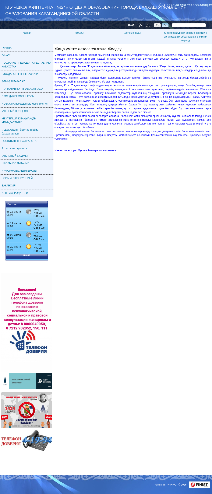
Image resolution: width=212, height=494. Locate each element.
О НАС (6, 55)
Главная (26, 32)
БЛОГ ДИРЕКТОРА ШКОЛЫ (18, 96)
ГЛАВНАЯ (7, 47)
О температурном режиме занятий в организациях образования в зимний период (185, 36)
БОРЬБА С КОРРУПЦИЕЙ (17, 178)
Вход (131, 25)
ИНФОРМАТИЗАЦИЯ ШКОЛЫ (19, 170)
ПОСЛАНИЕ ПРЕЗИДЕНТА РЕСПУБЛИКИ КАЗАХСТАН (27, 64)
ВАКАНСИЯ (8, 185)
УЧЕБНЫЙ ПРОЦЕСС (15, 111)
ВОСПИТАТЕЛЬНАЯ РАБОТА (19, 141)
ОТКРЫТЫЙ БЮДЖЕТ (15, 155)
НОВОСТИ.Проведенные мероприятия (24, 103)
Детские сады (132, 32)
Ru (165, 25)
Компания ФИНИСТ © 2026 (171, 484)
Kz (157, 25)
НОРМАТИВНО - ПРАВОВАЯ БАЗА (22, 88)
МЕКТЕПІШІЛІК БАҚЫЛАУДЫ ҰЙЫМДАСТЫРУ (19, 120)
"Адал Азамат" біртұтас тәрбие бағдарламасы (20, 131)
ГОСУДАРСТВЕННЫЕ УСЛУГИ (20, 74)
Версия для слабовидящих (189, 5)
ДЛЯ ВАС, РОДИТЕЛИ (15, 193)
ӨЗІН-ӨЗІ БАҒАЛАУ (13, 81)
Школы (79, 32)
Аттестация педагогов (14, 148)
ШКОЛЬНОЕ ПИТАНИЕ (15, 163)
